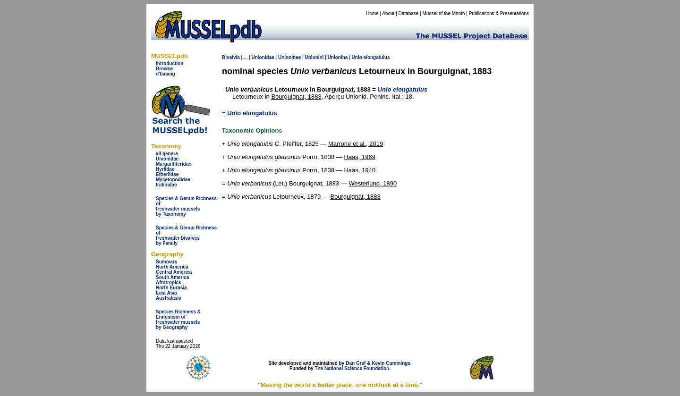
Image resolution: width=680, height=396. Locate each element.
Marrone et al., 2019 (355, 143)
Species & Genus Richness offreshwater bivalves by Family (186, 235)
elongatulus (377, 57)
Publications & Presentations (499, 13)
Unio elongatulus (252, 113)
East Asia (166, 292)
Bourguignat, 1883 (296, 96)
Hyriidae (165, 169)
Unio (357, 57)
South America (172, 277)
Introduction (169, 63)
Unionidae (167, 158)
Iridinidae (166, 184)
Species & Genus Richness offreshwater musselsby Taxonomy (186, 206)
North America (172, 267)
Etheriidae (167, 174)
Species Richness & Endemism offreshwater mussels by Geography (178, 319)
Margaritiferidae (173, 164)
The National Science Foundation (351, 368)
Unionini (314, 57)
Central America (174, 272)
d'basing (165, 73)
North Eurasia (171, 287)
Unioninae (289, 57)
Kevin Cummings (391, 363)
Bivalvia (231, 57)
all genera (167, 153)
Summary (167, 261)
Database (409, 13)
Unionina (338, 57)
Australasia (168, 298)
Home (372, 13)
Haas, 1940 (359, 170)
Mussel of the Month (444, 13)
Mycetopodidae (173, 179)
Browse (164, 68)
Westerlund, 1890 (372, 183)
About (388, 13)
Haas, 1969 (359, 156)
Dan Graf (356, 363)
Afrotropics (168, 282)
